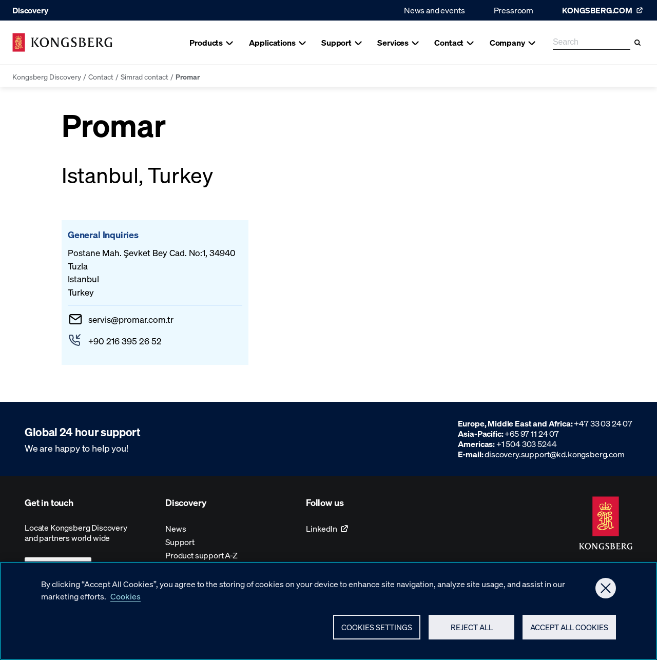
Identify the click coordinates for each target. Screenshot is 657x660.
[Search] (637, 42)
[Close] (605, 593)
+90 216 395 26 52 (125, 340)
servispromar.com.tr (130, 319)
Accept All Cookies (569, 632)
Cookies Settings (376, 632)
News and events (434, 10)
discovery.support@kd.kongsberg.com (555, 454)
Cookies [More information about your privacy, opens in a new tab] (125, 601)
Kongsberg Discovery (46, 76)
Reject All (472, 632)
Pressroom (514, 10)
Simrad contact (144, 76)
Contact (100, 76)
